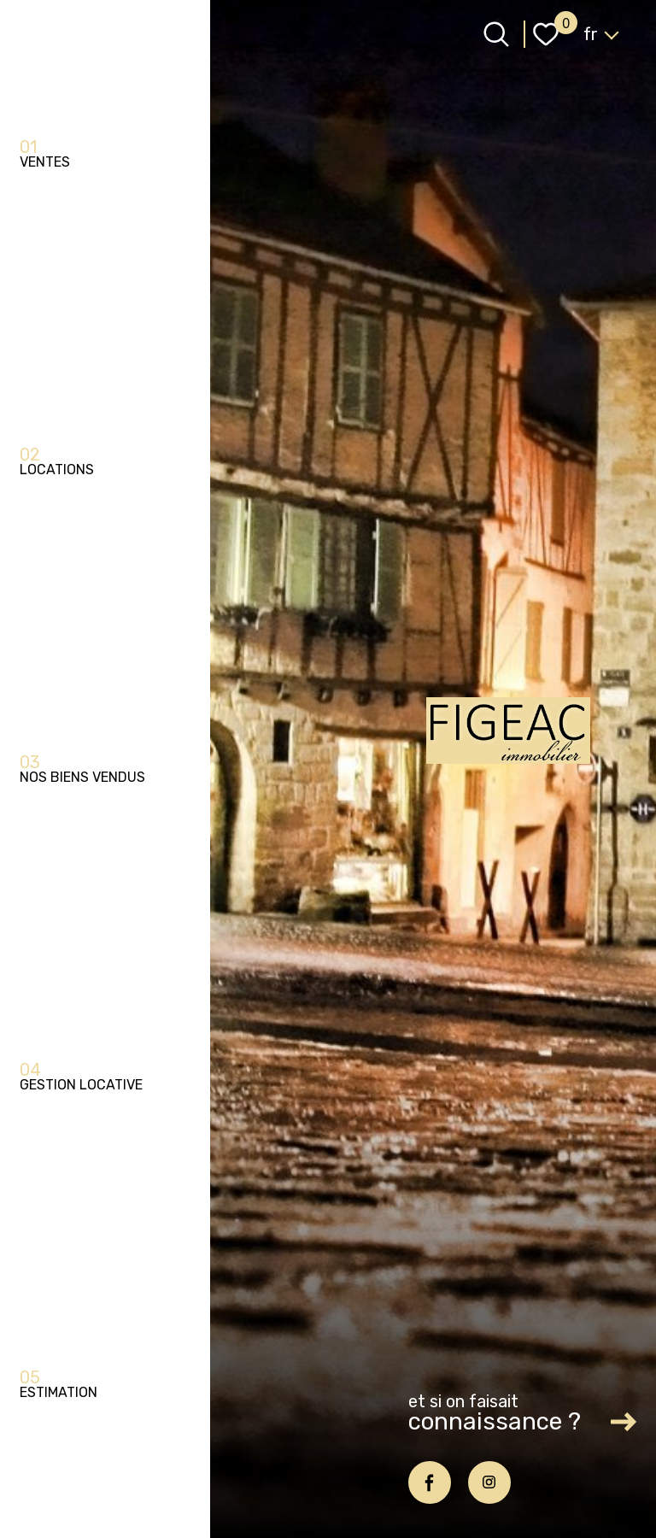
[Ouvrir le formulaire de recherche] (496, 34)
